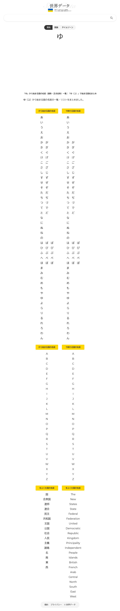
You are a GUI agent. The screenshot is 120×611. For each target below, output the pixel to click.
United (73, 523)
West (73, 596)
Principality (73, 543)
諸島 (46, 547)
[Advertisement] (60, 65)
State (73, 508)
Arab (73, 572)
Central (73, 577)
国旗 (56, 27)
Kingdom (73, 538)
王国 (46, 523)
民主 (46, 513)
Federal (73, 513)
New (73, 499)
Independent (73, 547)
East (73, 591)
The (73, 494)
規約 (46, 604)
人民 (46, 538)
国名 (49, 27)
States (73, 504)
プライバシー (56, 604)
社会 (46, 533)
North (73, 581)
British (73, 562)
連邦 (46, 504)
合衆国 (47, 499)
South (73, 586)
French (73, 567)
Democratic (73, 528)
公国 (46, 528)
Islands (73, 557)
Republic (73, 533)
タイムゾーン (67, 27)
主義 (46, 543)
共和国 (47, 518)
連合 (46, 508)
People (73, 552)
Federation (73, 518)
